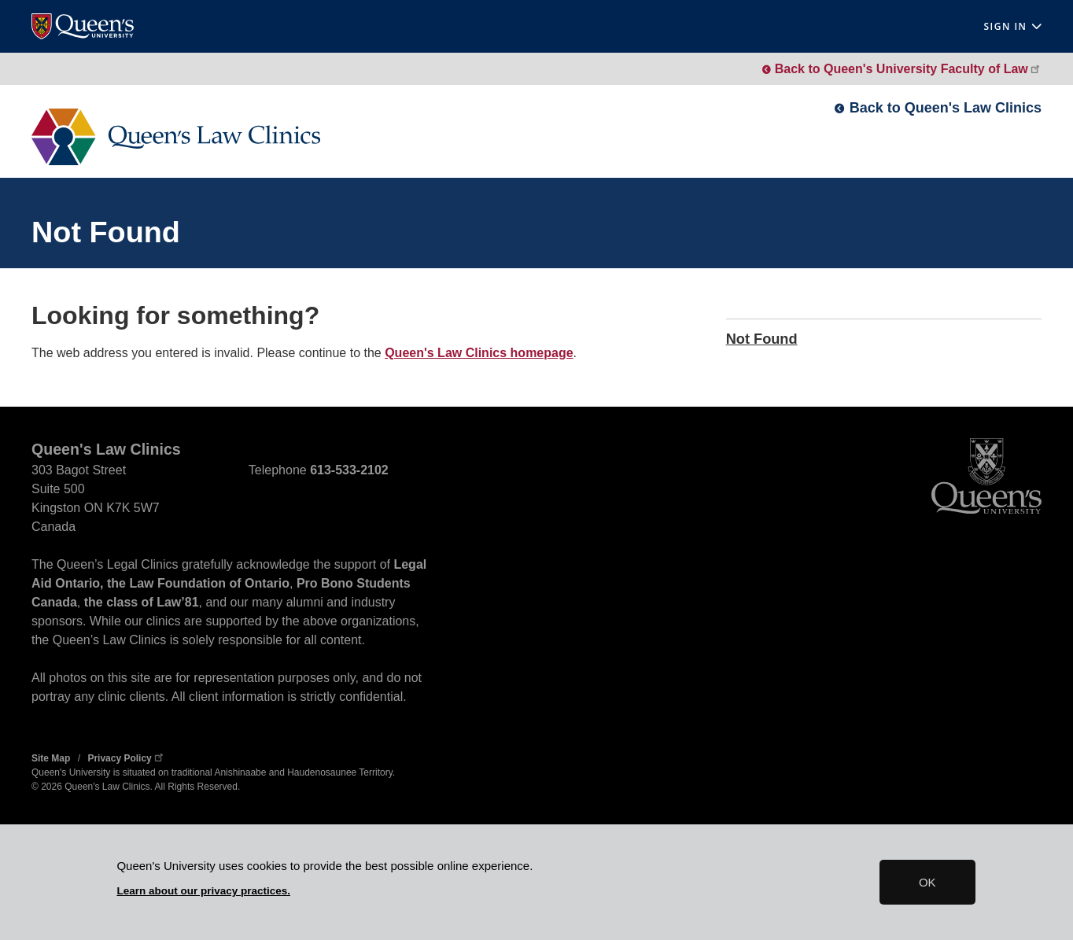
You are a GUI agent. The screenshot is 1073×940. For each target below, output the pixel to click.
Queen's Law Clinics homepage (479, 352)
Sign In (1012, 26)
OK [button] (927, 882)
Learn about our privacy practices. (203, 891)
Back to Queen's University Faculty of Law (908, 69)
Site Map (50, 758)
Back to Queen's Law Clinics (946, 108)
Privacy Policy (126, 758)
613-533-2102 (349, 470)
